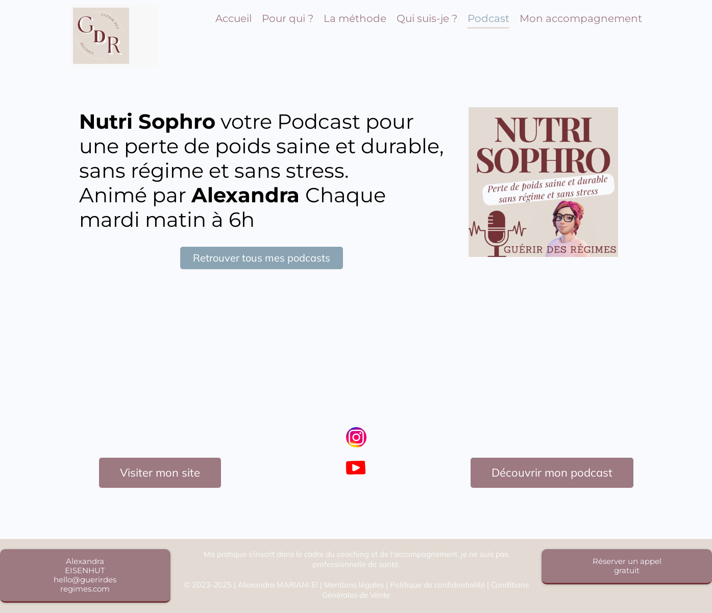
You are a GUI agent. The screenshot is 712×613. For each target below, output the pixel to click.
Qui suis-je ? (427, 18)
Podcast (488, 18)
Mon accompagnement (581, 18)
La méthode (355, 18)
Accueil (233, 18)
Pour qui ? (287, 18)
